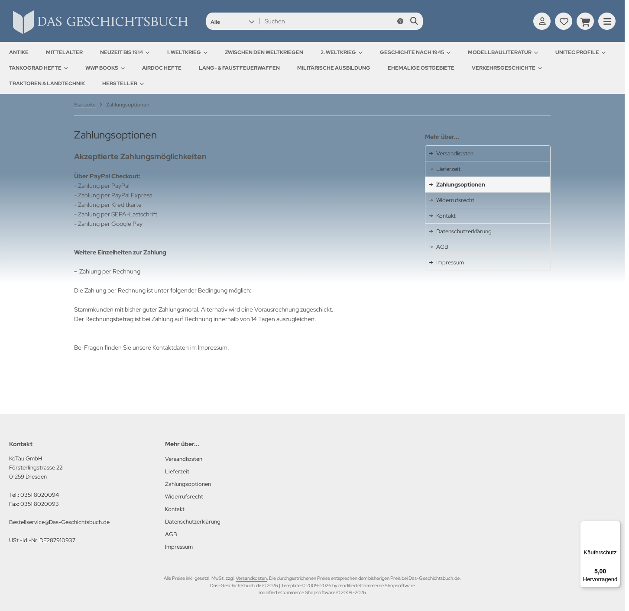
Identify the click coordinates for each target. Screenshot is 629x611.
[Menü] (615, 526)
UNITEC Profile (580, 52)
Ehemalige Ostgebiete (421, 67)
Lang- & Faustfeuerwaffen (239, 67)
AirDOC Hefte (162, 67)
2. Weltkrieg (342, 52)
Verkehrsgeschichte (507, 68)
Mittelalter (64, 52)
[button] (232, 21)
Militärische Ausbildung (333, 67)
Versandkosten (251, 578)
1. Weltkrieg (187, 52)
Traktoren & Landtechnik (47, 83)
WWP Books (105, 68)
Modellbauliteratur (503, 52)
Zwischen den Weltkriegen (264, 52)
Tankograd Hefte (38, 68)
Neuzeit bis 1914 (124, 52)
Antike (19, 52)
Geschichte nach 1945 (415, 52)
